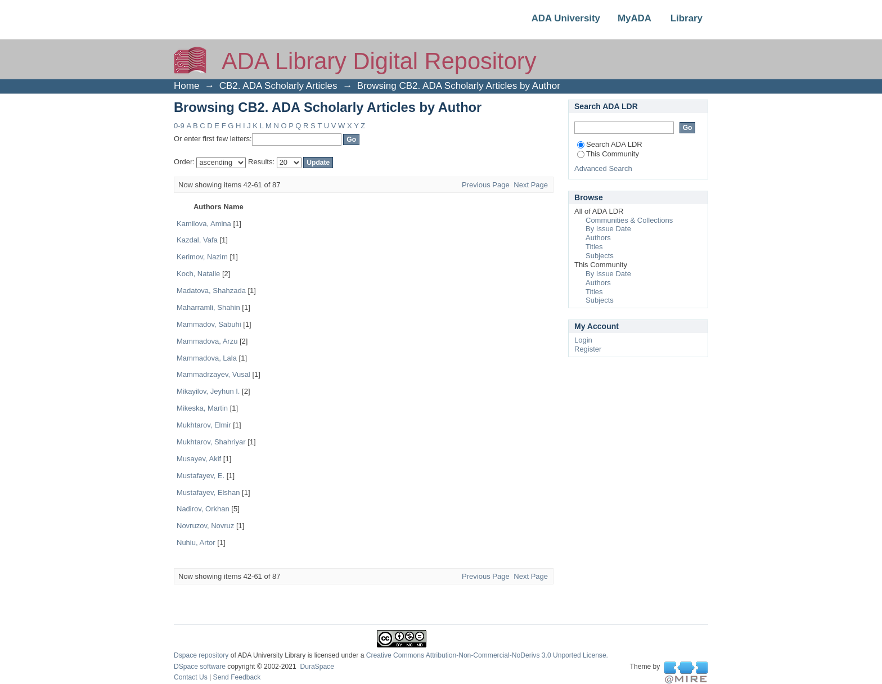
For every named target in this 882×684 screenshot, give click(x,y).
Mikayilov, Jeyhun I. (208, 391)
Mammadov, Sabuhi (209, 324)
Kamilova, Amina (204, 223)
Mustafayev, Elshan (208, 492)
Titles (594, 246)
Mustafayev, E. (200, 475)
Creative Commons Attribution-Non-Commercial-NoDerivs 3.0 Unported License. (487, 655)
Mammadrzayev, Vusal (213, 374)
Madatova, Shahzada (211, 290)
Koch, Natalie (198, 273)
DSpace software (200, 666)
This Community (608, 154)
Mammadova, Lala (207, 358)
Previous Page (486, 185)
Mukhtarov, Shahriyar (211, 442)
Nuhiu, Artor (196, 542)
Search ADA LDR (609, 144)
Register (587, 349)
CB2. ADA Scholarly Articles (278, 85)
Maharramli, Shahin (208, 307)
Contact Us (191, 677)
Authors (598, 237)
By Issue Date (608, 228)
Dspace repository (201, 655)
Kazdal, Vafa (197, 240)
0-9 (179, 126)
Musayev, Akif (199, 458)
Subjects (600, 255)
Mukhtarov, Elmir (204, 425)
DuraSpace (317, 666)
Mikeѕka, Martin (202, 408)
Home (186, 85)
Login (583, 340)
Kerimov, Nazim (202, 257)
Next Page (531, 185)
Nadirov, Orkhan (203, 509)
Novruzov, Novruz (205, 525)
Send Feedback (237, 677)
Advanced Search (603, 168)
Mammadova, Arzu (207, 341)
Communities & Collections (629, 220)
